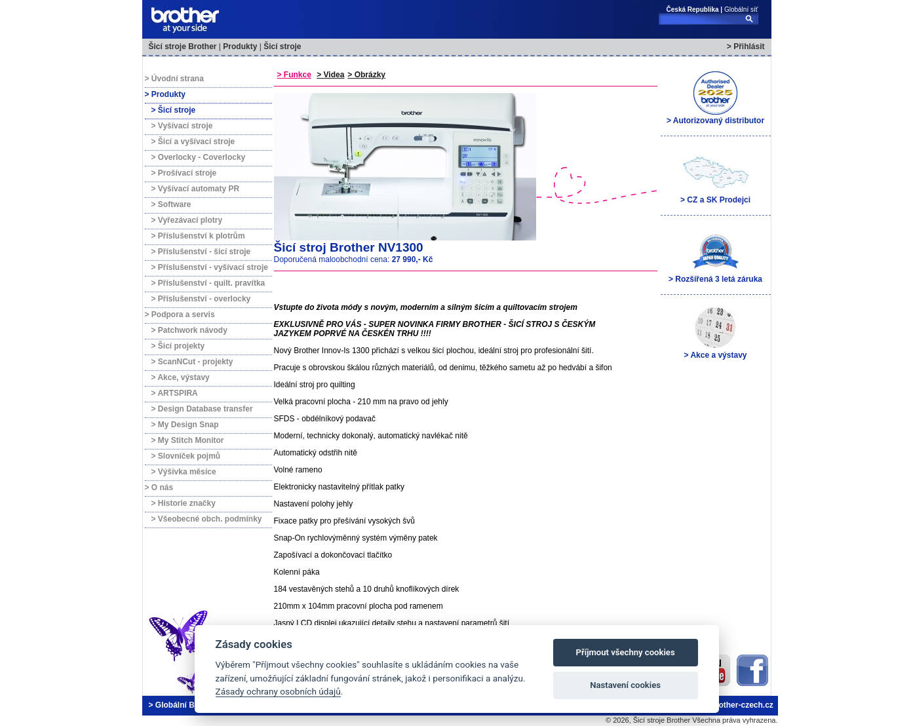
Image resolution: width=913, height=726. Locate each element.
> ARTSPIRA (174, 393)
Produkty (240, 46)
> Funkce (294, 74)
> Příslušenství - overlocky (201, 298)
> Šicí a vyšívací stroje (193, 141)
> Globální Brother (183, 705)
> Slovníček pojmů (186, 456)
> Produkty (165, 94)
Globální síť (741, 9)
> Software (171, 204)
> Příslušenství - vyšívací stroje (209, 267)
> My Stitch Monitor (187, 440)
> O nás (159, 487)
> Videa (330, 74)
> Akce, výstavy (180, 377)
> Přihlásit (746, 46)
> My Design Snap (185, 424)
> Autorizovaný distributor (715, 97)
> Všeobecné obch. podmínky (206, 519)
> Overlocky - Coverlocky (198, 157)
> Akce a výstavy (715, 332)
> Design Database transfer (202, 408)
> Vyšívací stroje (182, 125)
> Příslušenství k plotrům (198, 235)
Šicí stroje (282, 46)
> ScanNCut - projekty (192, 361)
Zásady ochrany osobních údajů (278, 691)
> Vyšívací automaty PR (195, 188)
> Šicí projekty (178, 346)
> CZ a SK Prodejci (715, 176)
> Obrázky (366, 74)
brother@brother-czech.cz (724, 705)
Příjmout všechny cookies (625, 652)
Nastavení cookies (625, 685)
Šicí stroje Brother (183, 46)
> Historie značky (183, 503)
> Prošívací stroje (184, 173)
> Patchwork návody (189, 330)
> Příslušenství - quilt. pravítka (208, 283)
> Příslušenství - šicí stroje (201, 251)
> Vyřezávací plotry (187, 220)
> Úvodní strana (174, 78)
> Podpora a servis (180, 314)
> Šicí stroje (173, 110)
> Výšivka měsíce (183, 471)
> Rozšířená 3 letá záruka (715, 256)
